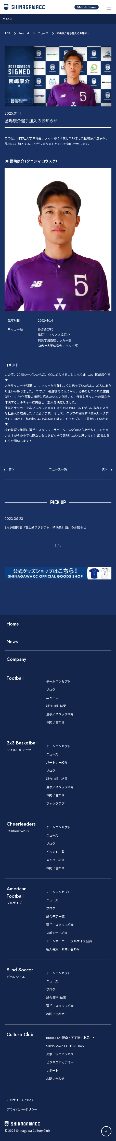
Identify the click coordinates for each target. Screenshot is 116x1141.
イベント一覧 (55, 851)
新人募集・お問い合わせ (63, 949)
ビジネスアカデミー (60, 1062)
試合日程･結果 (56, 705)
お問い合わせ (55, 722)
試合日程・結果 (57, 778)
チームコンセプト (58, 681)
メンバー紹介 (55, 859)
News (12, 641)
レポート (52, 1070)
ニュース (43, 33)
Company (16, 659)
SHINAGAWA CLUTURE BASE (65, 1045)
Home (13, 624)
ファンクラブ (55, 803)
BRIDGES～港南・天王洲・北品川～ (71, 1037)
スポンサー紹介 (57, 932)
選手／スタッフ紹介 (60, 714)
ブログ (50, 689)
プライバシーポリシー (22, 1109)
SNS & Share (86, 7)
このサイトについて (20, 1100)
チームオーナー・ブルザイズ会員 (69, 940)
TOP (7, 33)
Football (24, 33)
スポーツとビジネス (60, 1054)
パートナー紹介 (57, 762)
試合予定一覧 (55, 916)
